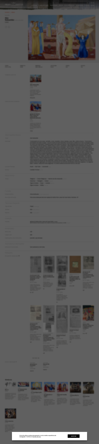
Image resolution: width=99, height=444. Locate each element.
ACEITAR (73, 436)
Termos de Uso (36, 436)
